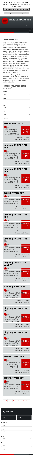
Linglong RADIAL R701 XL (15, 240)
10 (26, 400)
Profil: (4, 105)
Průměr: (5, 112)
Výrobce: (5, 91)
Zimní (20, 417)
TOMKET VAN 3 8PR (14, 193)
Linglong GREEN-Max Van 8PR (15, 263)
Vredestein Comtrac (14, 123)
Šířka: (4, 98)
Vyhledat (6, 118)
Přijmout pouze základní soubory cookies (16, 13)
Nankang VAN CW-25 (14, 286)
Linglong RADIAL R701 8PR (15, 146)
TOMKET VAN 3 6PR (14, 356)
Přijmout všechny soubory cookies (16, 9)
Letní (4, 417)
